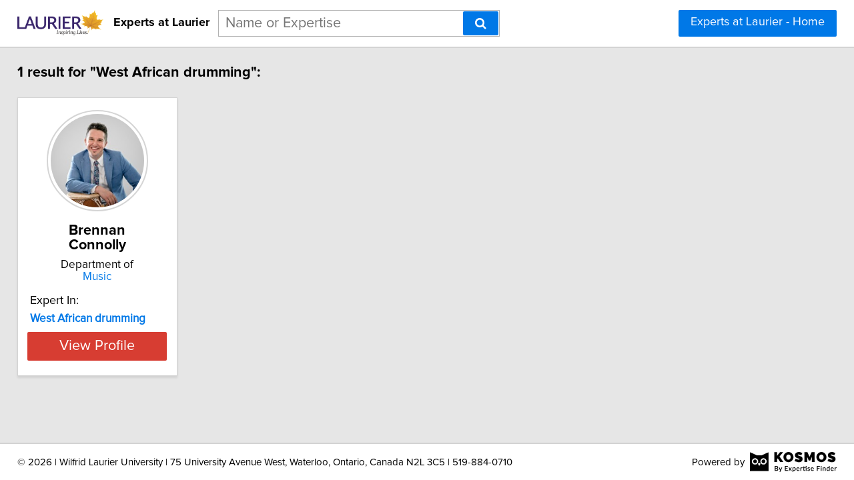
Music (123, 262)
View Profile (123, 331)
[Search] (480, 23)
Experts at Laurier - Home (758, 22)
